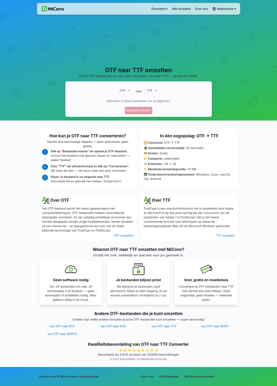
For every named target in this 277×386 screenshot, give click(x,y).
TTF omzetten (225, 235)
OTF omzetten (123, 235)
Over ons (147, 376)
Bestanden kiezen (138, 110)
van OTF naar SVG (113, 326)
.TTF (149, 90)
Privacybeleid (169, 376)
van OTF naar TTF (163, 326)
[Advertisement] (138, 40)
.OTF (122, 90)
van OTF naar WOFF (215, 326)
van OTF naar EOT (62, 326)
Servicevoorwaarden (199, 376)
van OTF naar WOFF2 (62, 334)
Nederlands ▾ (224, 9)
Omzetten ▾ (159, 8)
